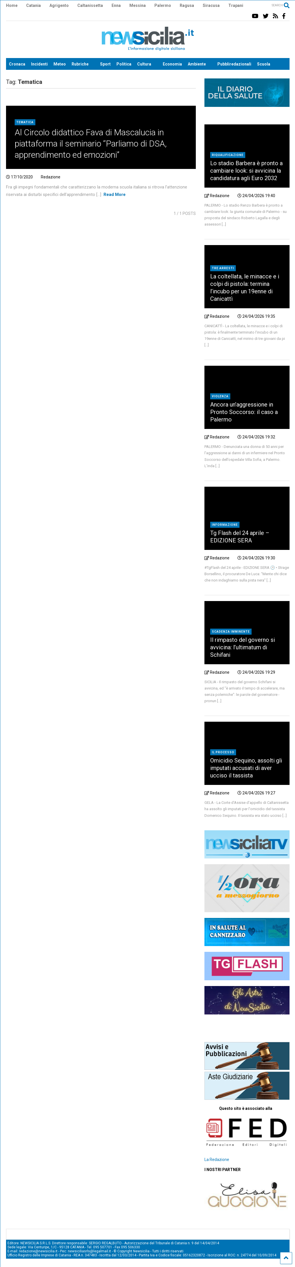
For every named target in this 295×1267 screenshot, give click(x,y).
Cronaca (17, 64)
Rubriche (80, 64)
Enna (116, 5)
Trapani (235, 5)
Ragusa (187, 5)
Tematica (25, 122)
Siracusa (211, 5)
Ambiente (197, 64)
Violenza (220, 396)
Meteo (59, 64)
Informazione (225, 524)
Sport (105, 64)
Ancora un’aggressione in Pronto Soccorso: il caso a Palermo (244, 412)
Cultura (144, 64)
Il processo (223, 752)
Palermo (162, 5)
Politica (123, 64)
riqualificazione (228, 155)
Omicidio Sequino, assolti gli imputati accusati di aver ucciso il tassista (246, 768)
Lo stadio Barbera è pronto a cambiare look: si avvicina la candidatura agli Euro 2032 (246, 171)
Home (12, 5)
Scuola (263, 64)
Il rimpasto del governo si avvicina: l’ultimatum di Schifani (242, 647)
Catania (33, 5)
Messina (137, 5)
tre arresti (223, 268)
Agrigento (59, 5)
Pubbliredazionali (234, 64)
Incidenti (39, 64)
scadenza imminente (231, 631)
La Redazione (216, 1159)
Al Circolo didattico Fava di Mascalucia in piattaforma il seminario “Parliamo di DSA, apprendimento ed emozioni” (91, 143)
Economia (172, 64)
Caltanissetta (90, 5)
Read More (115, 194)
